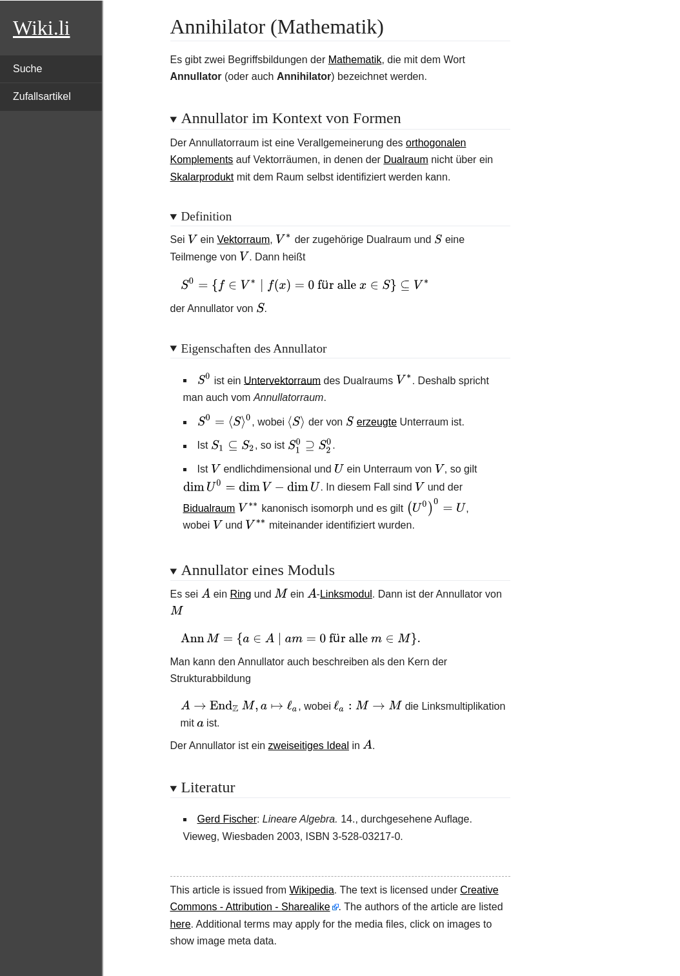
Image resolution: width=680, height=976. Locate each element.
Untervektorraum (282, 380)
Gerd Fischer (227, 819)
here (180, 924)
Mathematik (355, 59)
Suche (27, 68)
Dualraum (405, 159)
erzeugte (377, 421)
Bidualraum (209, 508)
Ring (240, 594)
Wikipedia (311, 889)
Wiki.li (41, 27)
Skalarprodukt (202, 176)
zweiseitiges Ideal (308, 745)
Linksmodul (346, 594)
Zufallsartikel (42, 96)
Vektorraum (243, 239)
